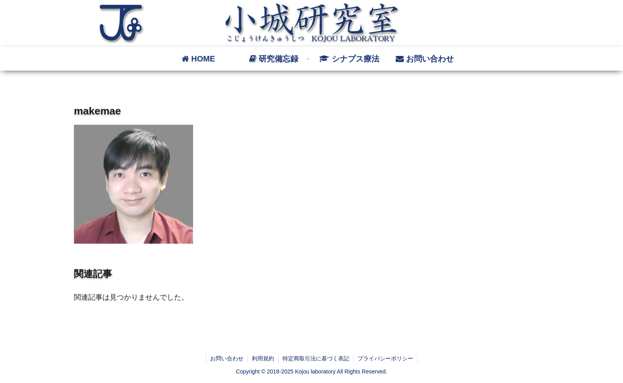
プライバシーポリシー (385, 358)
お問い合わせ (227, 358)
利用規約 (263, 358)
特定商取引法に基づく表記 (315, 358)
